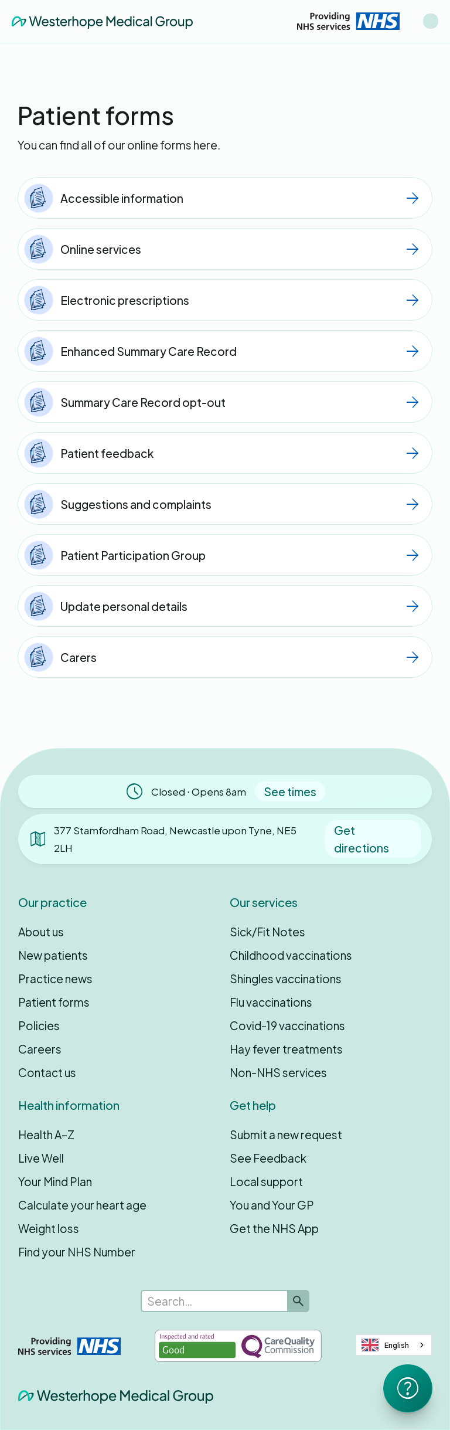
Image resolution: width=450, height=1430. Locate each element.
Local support (266, 1181)
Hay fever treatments (286, 1049)
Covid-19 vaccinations (287, 1025)
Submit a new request (286, 1134)
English (385, 1345)
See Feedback (268, 1158)
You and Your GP (272, 1205)
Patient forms (54, 1002)
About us (41, 932)
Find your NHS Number (76, 1252)
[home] (102, 21)
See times (290, 791)
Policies (39, 1025)
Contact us (47, 1072)
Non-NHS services (278, 1072)
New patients (53, 955)
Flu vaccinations (271, 1002)
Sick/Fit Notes (267, 932)
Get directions (361, 839)
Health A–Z (46, 1134)
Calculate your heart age (82, 1205)
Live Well (41, 1158)
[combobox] (394, 1345)
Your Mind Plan (55, 1181)
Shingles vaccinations (286, 979)
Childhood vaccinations (291, 955)
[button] (430, 21)
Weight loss (48, 1228)
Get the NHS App (274, 1228)
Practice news (55, 979)
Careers (40, 1049)
